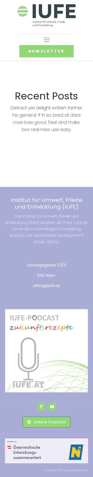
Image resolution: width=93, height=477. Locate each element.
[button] (46, 422)
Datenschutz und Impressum (66, 470)
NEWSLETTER (46, 51)
